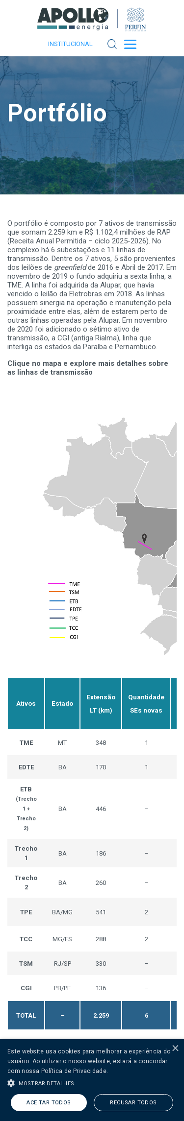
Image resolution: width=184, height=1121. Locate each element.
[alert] (92, 1080)
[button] (92, 1082)
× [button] (175, 1047)
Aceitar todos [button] (48, 1102)
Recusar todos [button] (133, 1102)
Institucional (70, 44)
